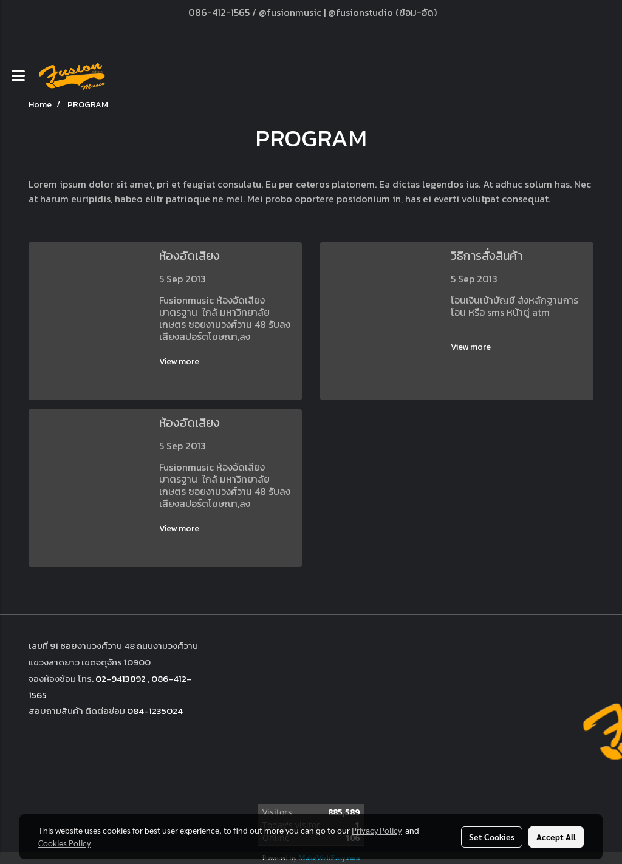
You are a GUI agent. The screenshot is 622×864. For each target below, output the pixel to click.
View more (180, 361)
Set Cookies (491, 836)
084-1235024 (155, 711)
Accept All (556, 836)
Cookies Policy (64, 842)
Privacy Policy (377, 830)
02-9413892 (120, 678)
